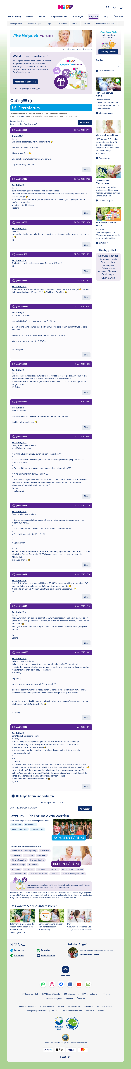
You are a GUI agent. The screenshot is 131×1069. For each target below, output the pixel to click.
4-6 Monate (16, 869)
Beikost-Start (16, 825)
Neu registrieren (16, 23)
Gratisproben (108, 262)
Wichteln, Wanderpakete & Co (73, 874)
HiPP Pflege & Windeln (51, 994)
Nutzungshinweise (47, 1006)
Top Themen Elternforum (72, 1011)
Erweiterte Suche (106, 70)
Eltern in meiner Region (38, 874)
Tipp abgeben (105, 158)
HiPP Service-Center (89, 954)
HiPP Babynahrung (89, 994)
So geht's (88, 49)
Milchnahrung (30, 825)
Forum (75, 23)
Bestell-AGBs (88, 1006)
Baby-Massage (108, 268)
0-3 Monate (33, 865)
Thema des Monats (19, 874)
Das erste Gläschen (37, 860)
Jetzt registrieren (76, 49)
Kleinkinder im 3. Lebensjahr (72, 869)
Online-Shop (108, 277)
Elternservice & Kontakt (105, 23)
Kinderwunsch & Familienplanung (24, 851)
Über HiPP (81, 998)
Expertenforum (21, 116)
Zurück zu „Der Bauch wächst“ (23, 124)
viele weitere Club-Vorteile (52, 887)
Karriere (61, 1006)
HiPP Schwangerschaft (29, 994)
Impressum (90, 1011)
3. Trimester (29, 855)
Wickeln (114, 259)
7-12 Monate (28, 869)
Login (49, 23)
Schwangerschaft (37, 829)
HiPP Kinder (105, 994)
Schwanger (105, 259)
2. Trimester (16, 855)
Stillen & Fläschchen (19, 860)
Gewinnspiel (108, 274)
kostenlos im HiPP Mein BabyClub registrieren (57, 885)
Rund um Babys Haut (19, 829)
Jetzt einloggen (33, 88)
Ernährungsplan (108, 266)
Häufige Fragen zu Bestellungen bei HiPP (42, 1011)
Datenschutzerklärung (27, 1006)
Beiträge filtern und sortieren (35, 796)
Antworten (85, 122)
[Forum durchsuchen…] (108, 65)
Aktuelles (87, 23)
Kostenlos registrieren (25, 81)
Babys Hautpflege (18, 865)
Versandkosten (74, 1006)
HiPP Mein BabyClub (54, 998)
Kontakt (101, 1011)
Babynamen (41, 855)
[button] (107, 7)
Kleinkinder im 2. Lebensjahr (48, 869)
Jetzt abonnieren (106, 113)
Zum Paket (103, 242)
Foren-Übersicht (17, 121)
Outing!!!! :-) (17, 136)
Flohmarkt (54, 874)
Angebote (69, 998)
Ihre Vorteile (62, 23)
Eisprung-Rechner (108, 255)
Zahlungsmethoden (104, 1006)
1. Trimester (44, 851)
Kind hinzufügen (34, 23)
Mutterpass (113, 271)
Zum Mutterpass (106, 200)
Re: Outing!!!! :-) (19, 185)
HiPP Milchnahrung (71, 994)
